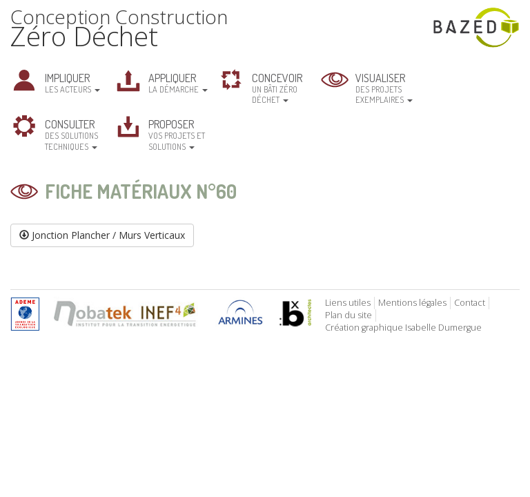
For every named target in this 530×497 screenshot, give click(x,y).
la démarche (178, 82)
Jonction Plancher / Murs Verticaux (102, 235)
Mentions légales (412, 303)
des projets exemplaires (384, 87)
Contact (469, 303)
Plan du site (348, 315)
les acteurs (72, 82)
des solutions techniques (71, 134)
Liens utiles (348, 303)
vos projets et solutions (176, 134)
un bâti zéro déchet (277, 87)
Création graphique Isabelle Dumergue (403, 327)
